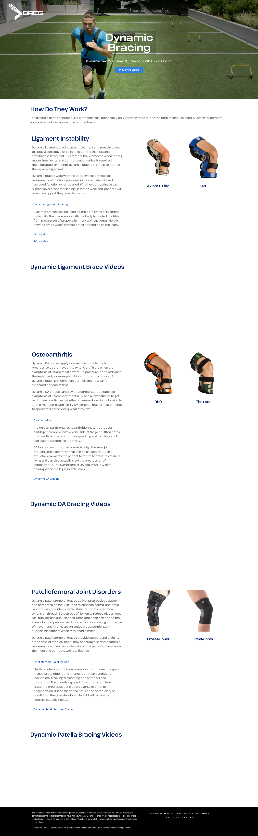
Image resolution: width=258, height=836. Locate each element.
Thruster (203, 401)
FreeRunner (203, 639)
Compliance (188, 817)
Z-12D (203, 185)
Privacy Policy (202, 813)
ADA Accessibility (184, 813)
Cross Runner (158, 639)
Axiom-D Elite (158, 185)
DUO (158, 401)
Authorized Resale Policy (160, 813)
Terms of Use (172, 817)
